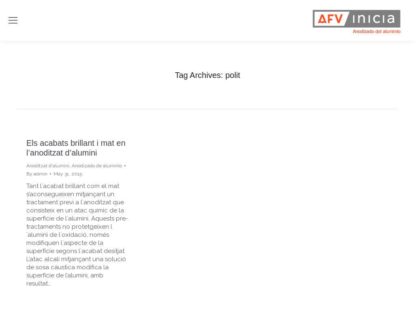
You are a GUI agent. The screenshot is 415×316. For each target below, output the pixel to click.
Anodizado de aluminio (97, 166)
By (36, 174)
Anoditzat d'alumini (47, 166)
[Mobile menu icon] (13, 20)
